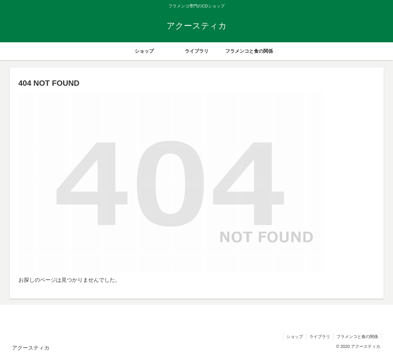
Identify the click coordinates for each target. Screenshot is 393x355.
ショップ (294, 336)
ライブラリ (319, 336)
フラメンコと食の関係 (357, 336)
